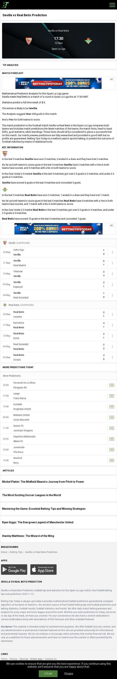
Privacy (13, 659)
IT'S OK (48, 673)
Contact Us (51, 659)
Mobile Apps (36, 659)
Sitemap (24, 659)
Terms (4, 659)
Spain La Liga (58, 49)
